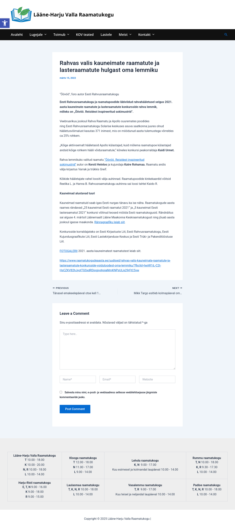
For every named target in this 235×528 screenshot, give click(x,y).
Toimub (60, 34)
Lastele (105, 34)
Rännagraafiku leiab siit (109, 222)
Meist (123, 34)
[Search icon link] (226, 34)
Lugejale (37, 34)
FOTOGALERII (69, 251)
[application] (44, 34)
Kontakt (144, 34)
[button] (5, 23)
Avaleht (17, 34)
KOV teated (84, 34)
